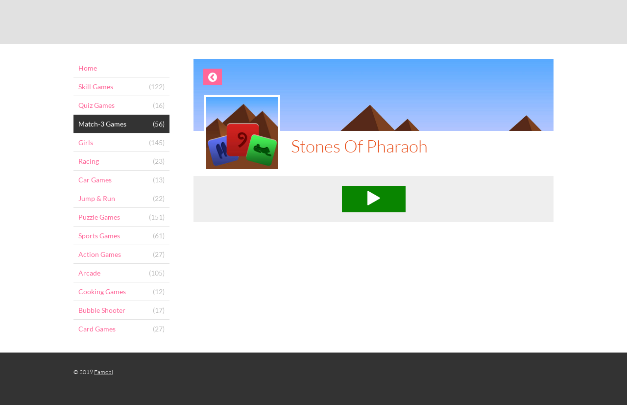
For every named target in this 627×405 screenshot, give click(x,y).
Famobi (103, 372)
